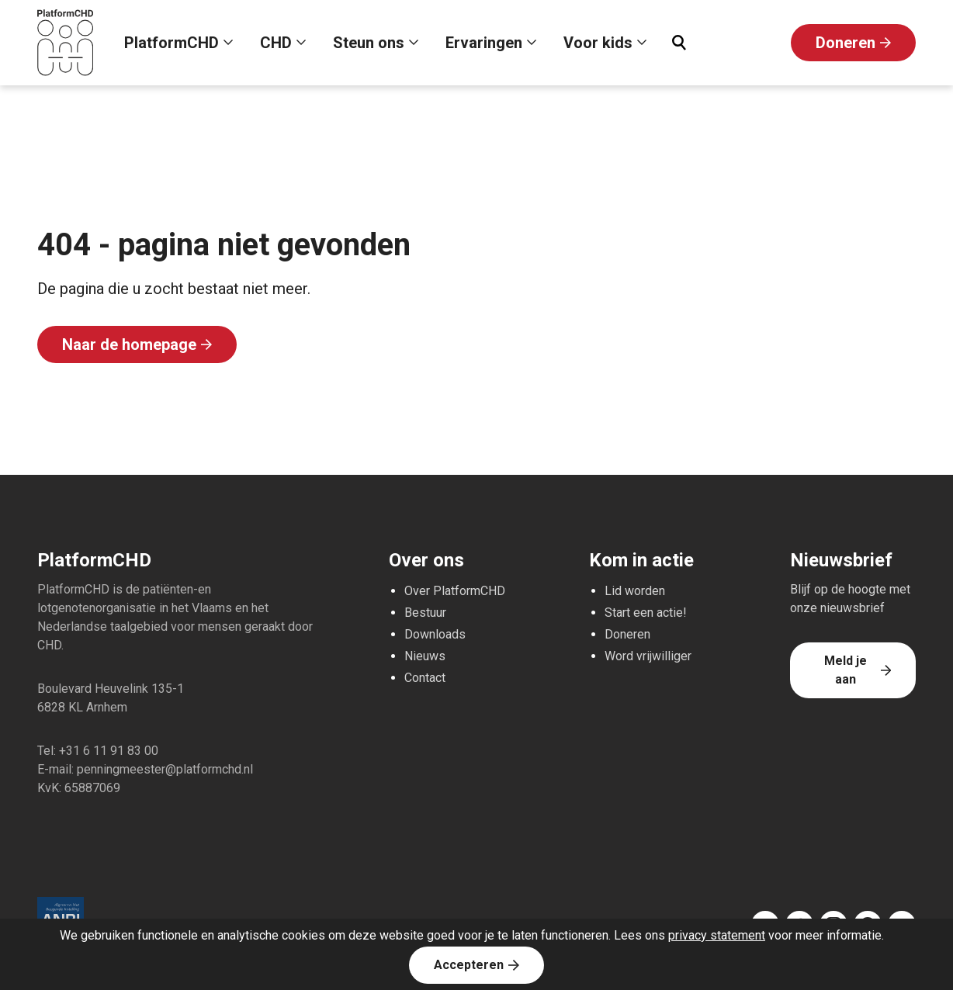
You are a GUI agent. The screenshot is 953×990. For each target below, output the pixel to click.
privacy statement (716, 935)
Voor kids (597, 42)
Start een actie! (646, 612)
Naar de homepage (129, 344)
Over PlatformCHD (454, 590)
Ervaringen (483, 42)
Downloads (435, 634)
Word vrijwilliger (648, 656)
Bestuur (425, 612)
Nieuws (424, 656)
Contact (424, 677)
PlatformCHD (171, 42)
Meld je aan (845, 670)
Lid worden (635, 590)
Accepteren (469, 964)
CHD (276, 42)
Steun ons (368, 42)
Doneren (845, 42)
